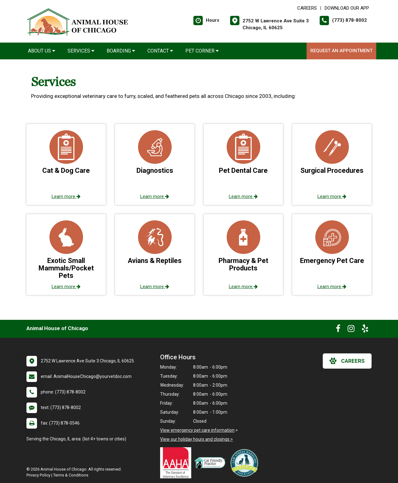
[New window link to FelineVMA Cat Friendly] (211, 462)
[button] (66, 164)
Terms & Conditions (70, 475)
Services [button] (80, 51)
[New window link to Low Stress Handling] (246, 462)
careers (347, 360)
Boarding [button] (121, 51)
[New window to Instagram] (351, 329)
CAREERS (307, 8)
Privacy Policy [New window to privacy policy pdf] (38, 475)
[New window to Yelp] (365, 329)
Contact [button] (160, 51)
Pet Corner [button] (202, 51)
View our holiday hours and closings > (196, 439)
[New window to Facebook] (338, 329)
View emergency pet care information (197, 430)
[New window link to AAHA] (177, 462)
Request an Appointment (341, 50)
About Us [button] (41, 51)
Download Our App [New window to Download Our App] (347, 8)
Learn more (66, 196)
